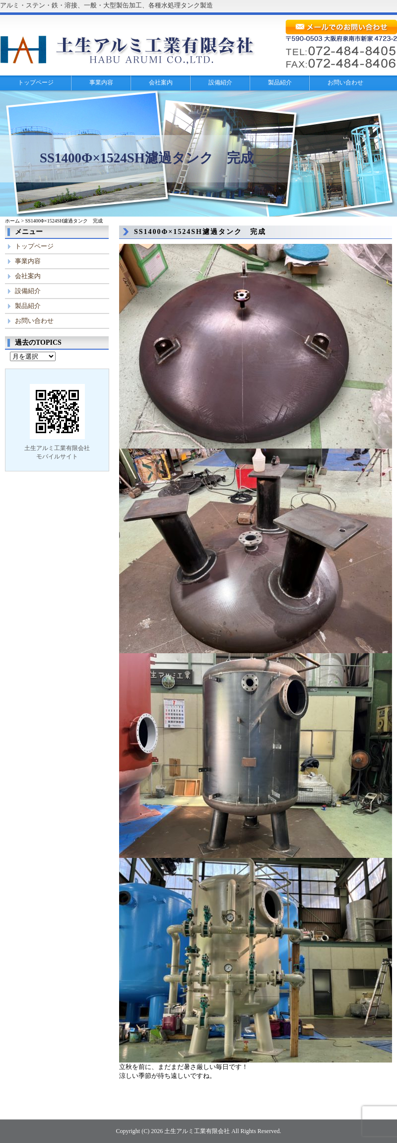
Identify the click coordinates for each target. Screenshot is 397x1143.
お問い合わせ (345, 82)
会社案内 (161, 82)
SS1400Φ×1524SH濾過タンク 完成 (200, 231)
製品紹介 (280, 82)
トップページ (36, 82)
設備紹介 (220, 82)
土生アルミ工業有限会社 (197, 1131)
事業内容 (101, 82)
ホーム (12, 221)
